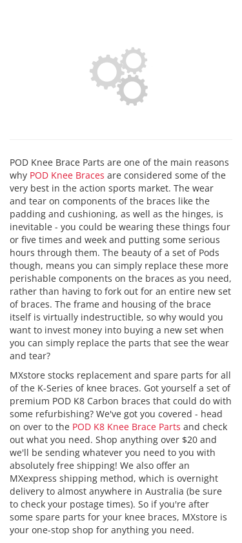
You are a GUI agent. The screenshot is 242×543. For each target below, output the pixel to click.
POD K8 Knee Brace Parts (126, 426)
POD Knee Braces (67, 175)
